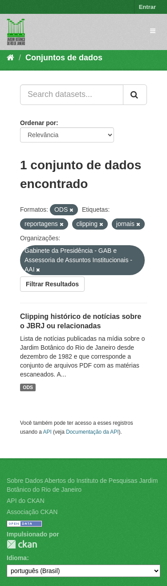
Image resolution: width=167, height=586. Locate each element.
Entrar (147, 7)
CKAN (22, 544)
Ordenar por (38, 122)
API (47, 432)
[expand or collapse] (152, 31)
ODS (28, 387)
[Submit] (135, 94)
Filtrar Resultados (52, 284)
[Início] (10, 57)
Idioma (17, 557)
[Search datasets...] (71, 94)
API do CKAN (26, 500)
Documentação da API (92, 432)
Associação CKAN (32, 511)
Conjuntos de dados (63, 57)
